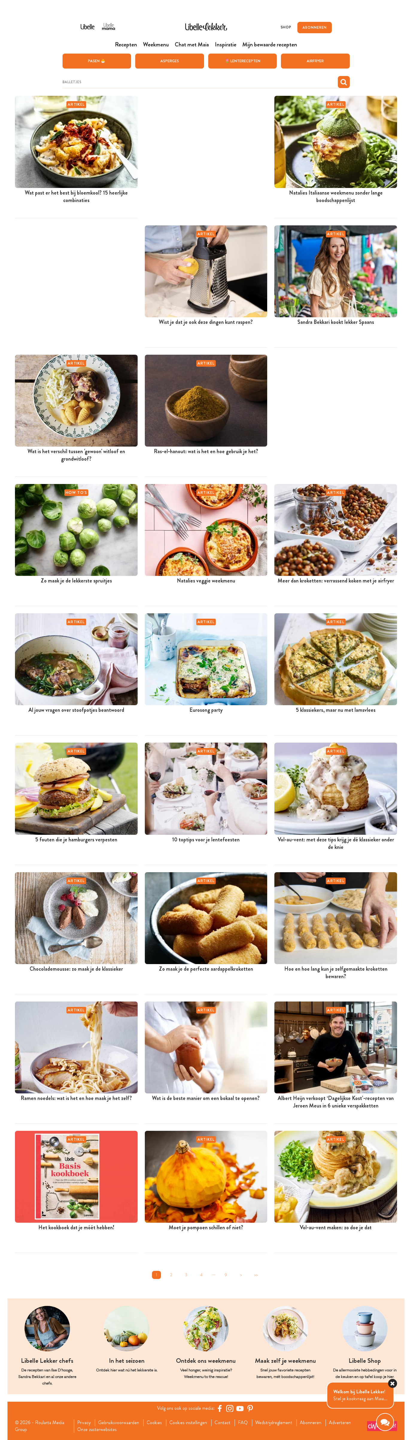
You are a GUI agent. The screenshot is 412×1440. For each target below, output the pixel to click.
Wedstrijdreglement (273, 1422)
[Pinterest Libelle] (250, 1408)
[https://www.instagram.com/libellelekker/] (229, 1408)
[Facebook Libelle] (219, 1408)
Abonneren (310, 1422)
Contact (222, 1422)
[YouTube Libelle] (240, 1408)
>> (256, 1275)
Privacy (84, 1422)
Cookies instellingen (188, 1422)
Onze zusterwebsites (97, 1429)
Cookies (154, 1422)
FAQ (243, 1422)
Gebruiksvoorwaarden (118, 1422)
